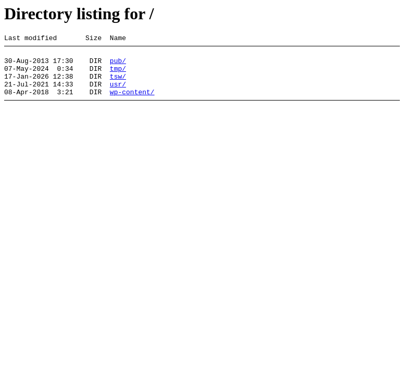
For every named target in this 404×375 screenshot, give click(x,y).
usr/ (118, 93)
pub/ (118, 65)
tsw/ (118, 84)
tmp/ (118, 74)
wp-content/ (132, 102)
